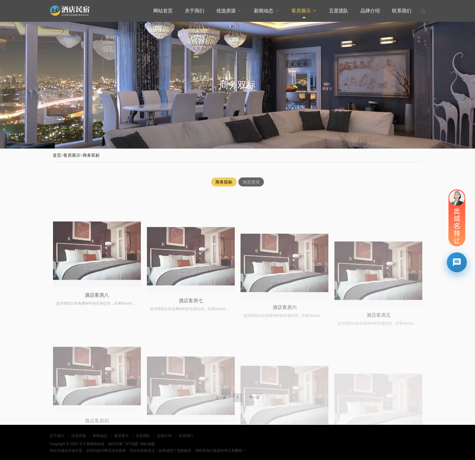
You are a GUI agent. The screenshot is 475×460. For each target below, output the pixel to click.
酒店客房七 (191, 346)
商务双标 (91, 155)
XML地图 (147, 444)
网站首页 (163, 11)
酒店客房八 (97, 337)
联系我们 (401, 11)
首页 (57, 155)
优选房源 (226, 11)
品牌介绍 (370, 11)
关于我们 (194, 11)
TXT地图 (131, 444)
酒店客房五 (379, 357)
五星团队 (338, 11)
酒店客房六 (285, 353)
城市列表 (115, 444)
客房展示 (301, 11)
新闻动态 (263, 11)
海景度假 (251, 182)
